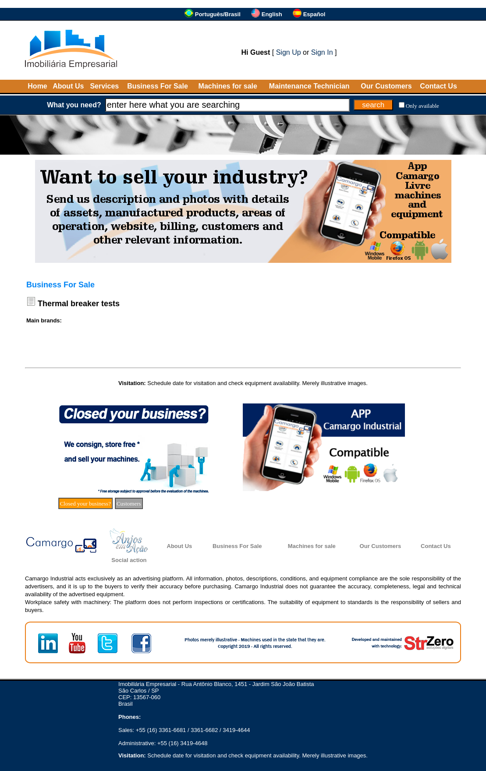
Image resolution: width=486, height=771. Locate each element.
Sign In (322, 52)
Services (104, 86)
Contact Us (438, 86)
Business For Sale (157, 86)
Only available (422, 106)
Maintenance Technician (309, 86)
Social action (128, 560)
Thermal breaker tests (79, 303)
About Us (68, 86)
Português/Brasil (218, 14)
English (272, 14)
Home (37, 86)
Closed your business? (85, 503)
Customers (129, 503)
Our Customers (386, 86)
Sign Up (288, 52)
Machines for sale (228, 86)
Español (314, 14)
